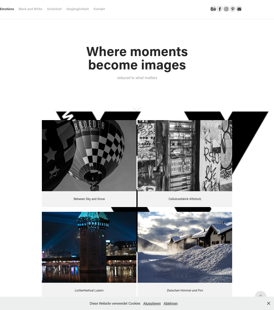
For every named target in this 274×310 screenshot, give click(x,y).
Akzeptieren (152, 303)
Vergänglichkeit (77, 9)
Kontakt (99, 9)
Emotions (7, 9)
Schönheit (54, 9)
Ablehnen (171, 303)
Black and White (30, 9)
